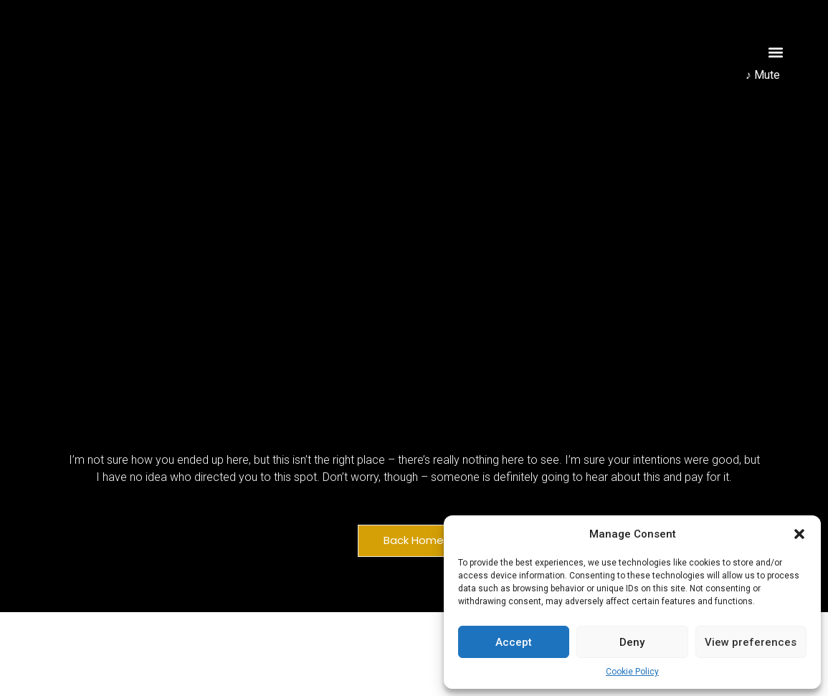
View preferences (750, 642)
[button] (799, 534)
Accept (513, 642)
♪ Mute (763, 75)
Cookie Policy (632, 672)
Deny (631, 642)
